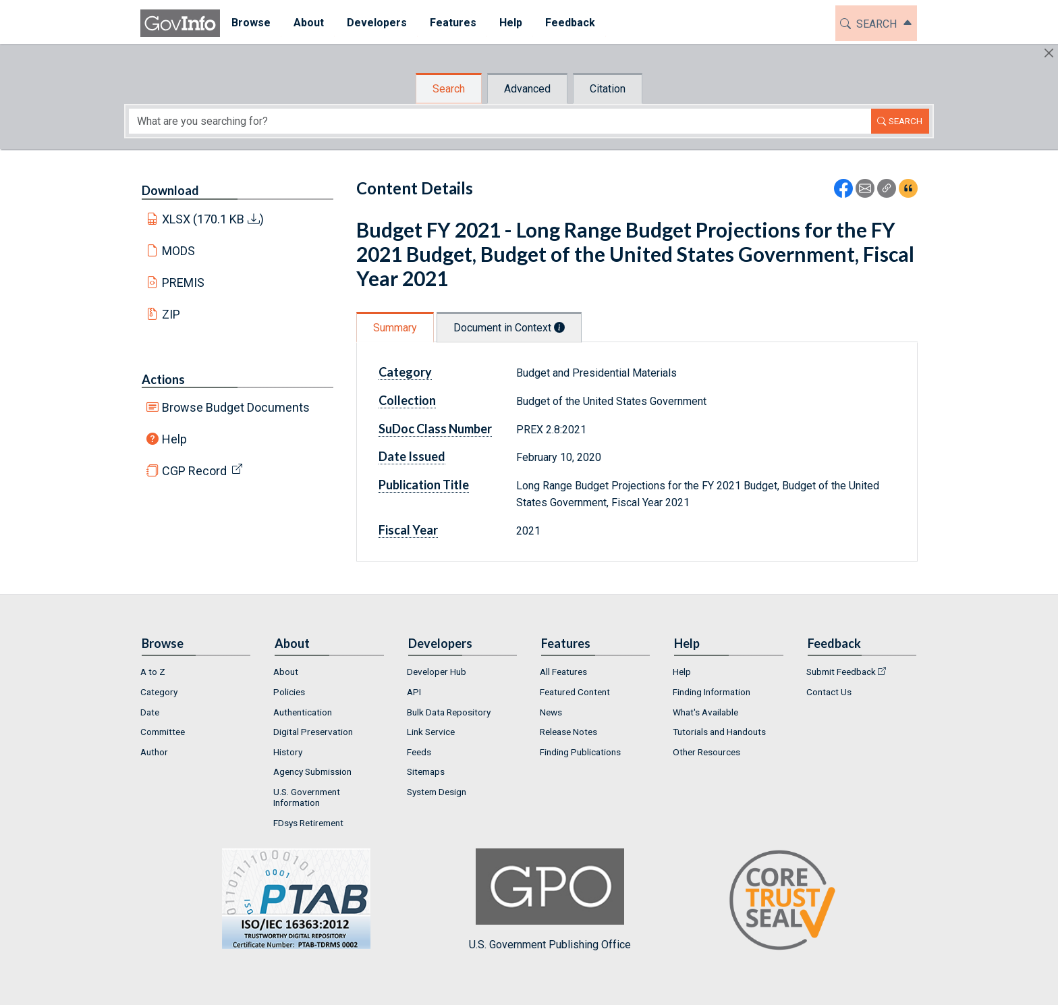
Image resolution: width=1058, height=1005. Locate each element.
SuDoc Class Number (435, 428)
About (285, 671)
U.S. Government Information (306, 797)
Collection (407, 400)
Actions (163, 379)
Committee (162, 731)
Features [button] (453, 22)
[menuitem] (251, 23)
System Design (436, 791)
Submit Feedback (841, 671)
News (551, 712)
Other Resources (706, 751)
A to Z (152, 671)
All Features (563, 671)
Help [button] (510, 22)
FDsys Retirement (308, 822)
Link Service (431, 731)
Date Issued (412, 456)
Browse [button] (251, 22)
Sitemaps (426, 771)
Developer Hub (436, 671)
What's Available (705, 712)
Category (405, 371)
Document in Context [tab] (509, 327)
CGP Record (194, 471)
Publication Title (424, 484)
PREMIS (183, 282)
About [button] (309, 22)
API (414, 691)
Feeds (419, 751)
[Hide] (1049, 53)
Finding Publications (580, 751)
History (287, 751)
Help (174, 439)
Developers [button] (377, 22)
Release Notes (568, 731)
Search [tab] (449, 88)
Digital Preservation (313, 731)
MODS (178, 251)
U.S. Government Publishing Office (550, 899)
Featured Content (575, 691)
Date (149, 712)
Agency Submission (312, 771)
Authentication (302, 712)
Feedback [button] (570, 22)
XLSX (213, 219)
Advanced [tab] (527, 88)
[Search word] (500, 121)
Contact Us (829, 691)
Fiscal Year (408, 529)
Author (154, 751)
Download (170, 190)
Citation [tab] (607, 88)
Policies (289, 691)
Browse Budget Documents (236, 407)
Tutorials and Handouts (719, 731)
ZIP (171, 314)
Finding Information (711, 691)
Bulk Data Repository (449, 712)
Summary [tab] (395, 327)
